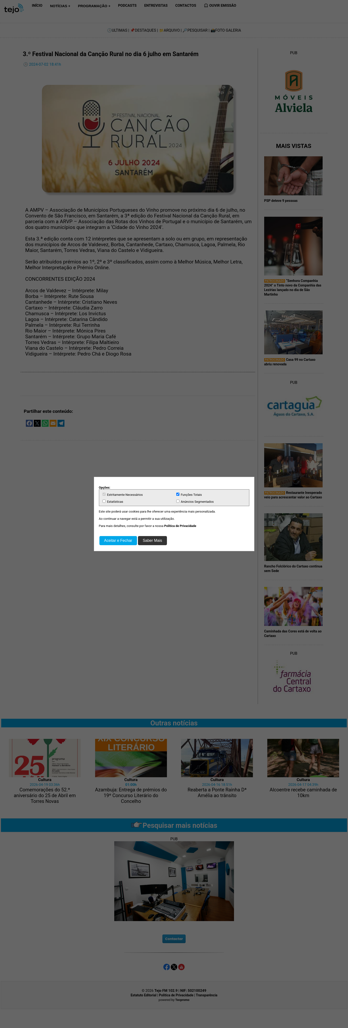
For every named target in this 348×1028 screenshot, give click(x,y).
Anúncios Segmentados (195, 501)
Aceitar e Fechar (118, 540)
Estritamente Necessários (123, 494)
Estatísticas (113, 501)
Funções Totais (189, 494)
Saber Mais (152, 540)
